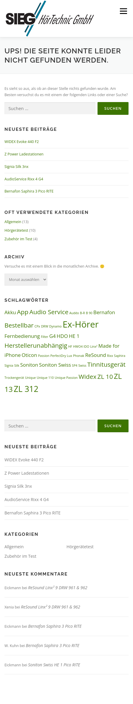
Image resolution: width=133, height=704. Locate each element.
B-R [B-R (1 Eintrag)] (82, 313)
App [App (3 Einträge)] (23, 312)
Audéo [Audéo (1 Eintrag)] (74, 313)
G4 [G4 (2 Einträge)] (52, 336)
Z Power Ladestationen (24, 154)
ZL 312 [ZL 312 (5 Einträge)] (26, 388)
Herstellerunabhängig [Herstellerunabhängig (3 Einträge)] (35, 345)
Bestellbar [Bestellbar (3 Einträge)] (19, 325)
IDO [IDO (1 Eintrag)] (86, 346)
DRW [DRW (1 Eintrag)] (44, 326)
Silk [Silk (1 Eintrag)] (16, 365)
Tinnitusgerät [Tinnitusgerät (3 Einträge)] (106, 364)
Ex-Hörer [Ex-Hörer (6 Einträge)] (81, 324)
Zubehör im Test (18, 238)
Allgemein (12, 221)
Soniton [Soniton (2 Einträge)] (29, 364)
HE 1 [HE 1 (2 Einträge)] (74, 336)
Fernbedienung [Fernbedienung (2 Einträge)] (22, 336)
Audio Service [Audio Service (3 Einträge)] (49, 312)
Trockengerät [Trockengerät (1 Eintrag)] (14, 378)
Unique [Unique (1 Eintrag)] (30, 378)
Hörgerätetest (16, 230)
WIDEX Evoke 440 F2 (21, 141)
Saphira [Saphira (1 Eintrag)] (119, 356)
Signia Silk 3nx (16, 166)
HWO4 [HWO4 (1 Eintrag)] (78, 346)
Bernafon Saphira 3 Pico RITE (29, 191)
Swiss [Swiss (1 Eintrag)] (82, 365)
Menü (123, 11)
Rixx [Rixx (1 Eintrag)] (110, 356)
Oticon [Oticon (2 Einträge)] (29, 355)
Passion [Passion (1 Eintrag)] (43, 356)
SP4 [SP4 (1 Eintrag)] (74, 365)
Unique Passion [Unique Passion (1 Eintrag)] (66, 378)
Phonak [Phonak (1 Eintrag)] (78, 356)
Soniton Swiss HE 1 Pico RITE (54, 665)
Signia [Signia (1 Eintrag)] (8, 365)
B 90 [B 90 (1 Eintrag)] (89, 313)
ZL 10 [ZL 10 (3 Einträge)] (105, 376)
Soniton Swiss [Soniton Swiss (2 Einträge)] (55, 364)
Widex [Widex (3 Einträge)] (88, 376)
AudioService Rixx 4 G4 (23, 179)
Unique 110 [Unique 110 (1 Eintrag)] (45, 378)
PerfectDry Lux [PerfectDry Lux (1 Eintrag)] (61, 356)
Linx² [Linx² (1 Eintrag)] (93, 346)
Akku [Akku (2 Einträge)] (10, 312)
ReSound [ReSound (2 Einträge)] (95, 355)
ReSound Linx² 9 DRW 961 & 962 (57, 587)
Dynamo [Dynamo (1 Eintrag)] (55, 326)
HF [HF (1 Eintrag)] (70, 346)
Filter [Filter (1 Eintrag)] (44, 337)
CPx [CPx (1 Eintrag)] (37, 326)
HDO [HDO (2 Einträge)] (62, 336)
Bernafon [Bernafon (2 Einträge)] (104, 312)
